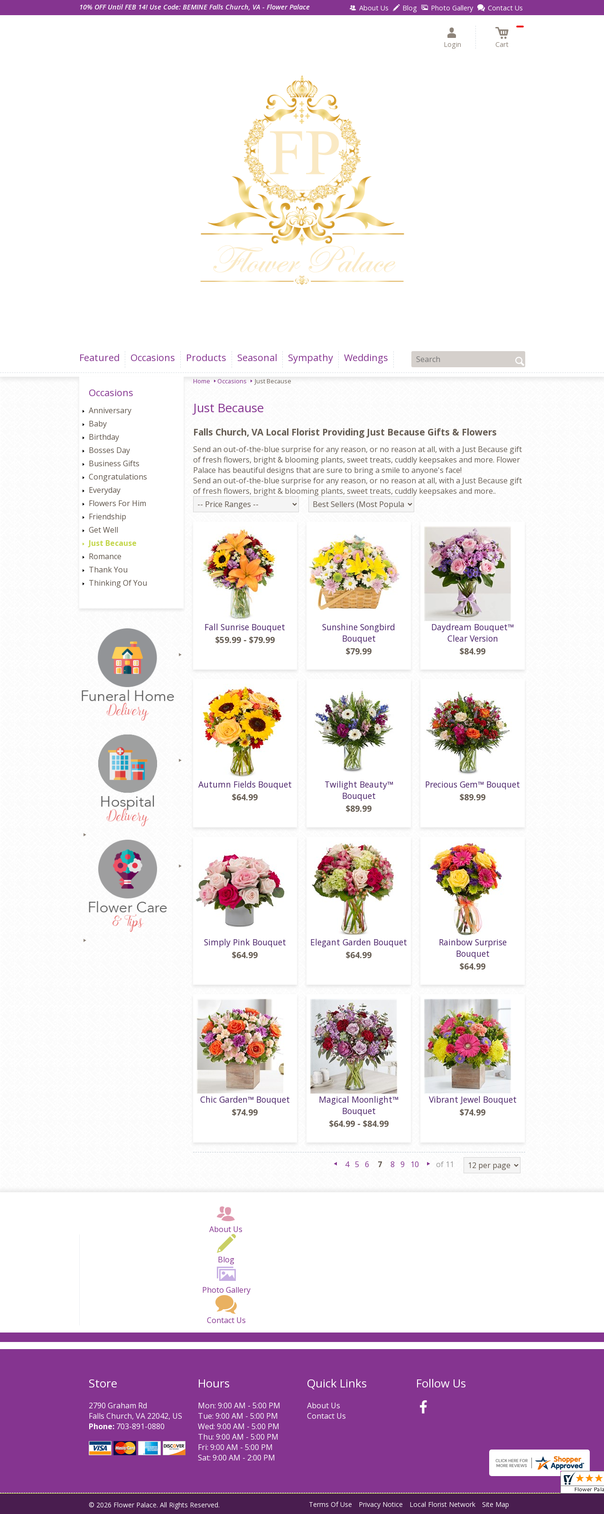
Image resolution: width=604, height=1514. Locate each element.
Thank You (108, 569)
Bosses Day (109, 450)
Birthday (104, 437)
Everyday (105, 490)
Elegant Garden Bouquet (358, 942)
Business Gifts (114, 463)
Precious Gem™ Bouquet (472, 784)
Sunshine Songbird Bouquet (358, 632)
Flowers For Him (117, 503)
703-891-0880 (140, 1426)
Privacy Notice (381, 1504)
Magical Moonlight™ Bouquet (359, 1105)
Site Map (495, 1504)
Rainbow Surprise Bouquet (473, 947)
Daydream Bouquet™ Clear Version (472, 632)
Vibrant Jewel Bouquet (473, 1099)
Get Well (103, 530)
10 (414, 1164)
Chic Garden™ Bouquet (245, 1099)
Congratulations (118, 476)
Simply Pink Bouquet (245, 942)
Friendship (107, 516)
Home (201, 381)
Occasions (232, 381)
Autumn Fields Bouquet (245, 784)
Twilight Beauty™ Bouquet (359, 790)
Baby (98, 423)
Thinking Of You (118, 583)
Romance (105, 556)
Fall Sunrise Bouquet (244, 627)
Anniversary (110, 410)
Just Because (113, 543)
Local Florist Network (442, 1504)
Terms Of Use (330, 1504)
